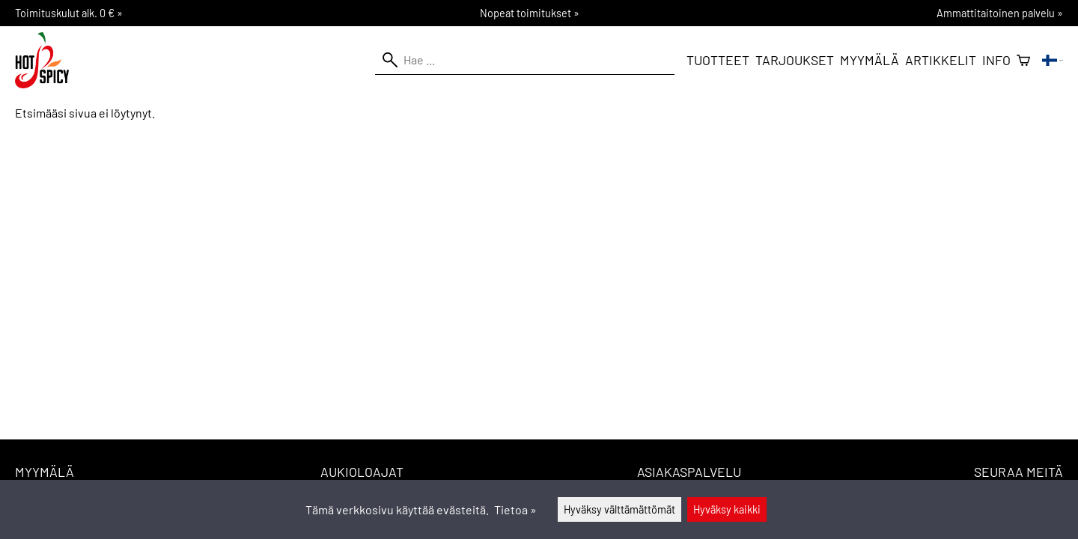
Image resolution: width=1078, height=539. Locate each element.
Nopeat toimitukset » (529, 13)
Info (996, 60)
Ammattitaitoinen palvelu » (1000, 13)
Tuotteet (717, 60)
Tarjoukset (794, 60)
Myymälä (869, 60)
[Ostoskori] (1023, 60)
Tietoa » (515, 509)
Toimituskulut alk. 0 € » (69, 13)
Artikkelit (940, 60)
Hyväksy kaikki (727, 509)
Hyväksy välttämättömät (619, 509)
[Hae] (524, 60)
